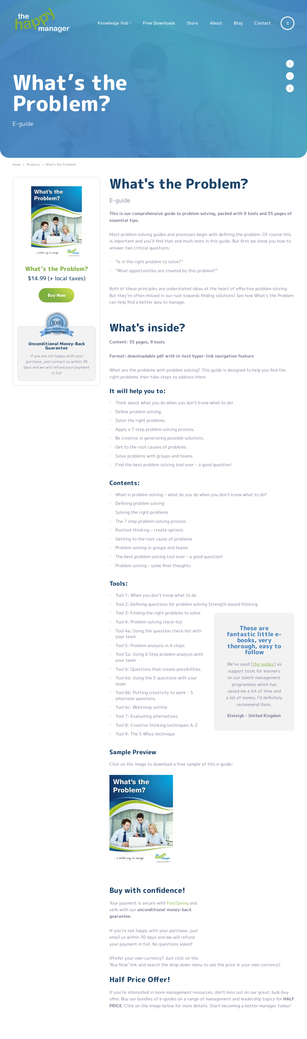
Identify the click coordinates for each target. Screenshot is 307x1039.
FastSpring (178, 903)
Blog (238, 23)
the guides (263, 664)
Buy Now (56, 295)
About (216, 23)
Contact (262, 23)
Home (17, 164)
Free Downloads (159, 23)
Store (192, 23)
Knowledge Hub (113, 23)
